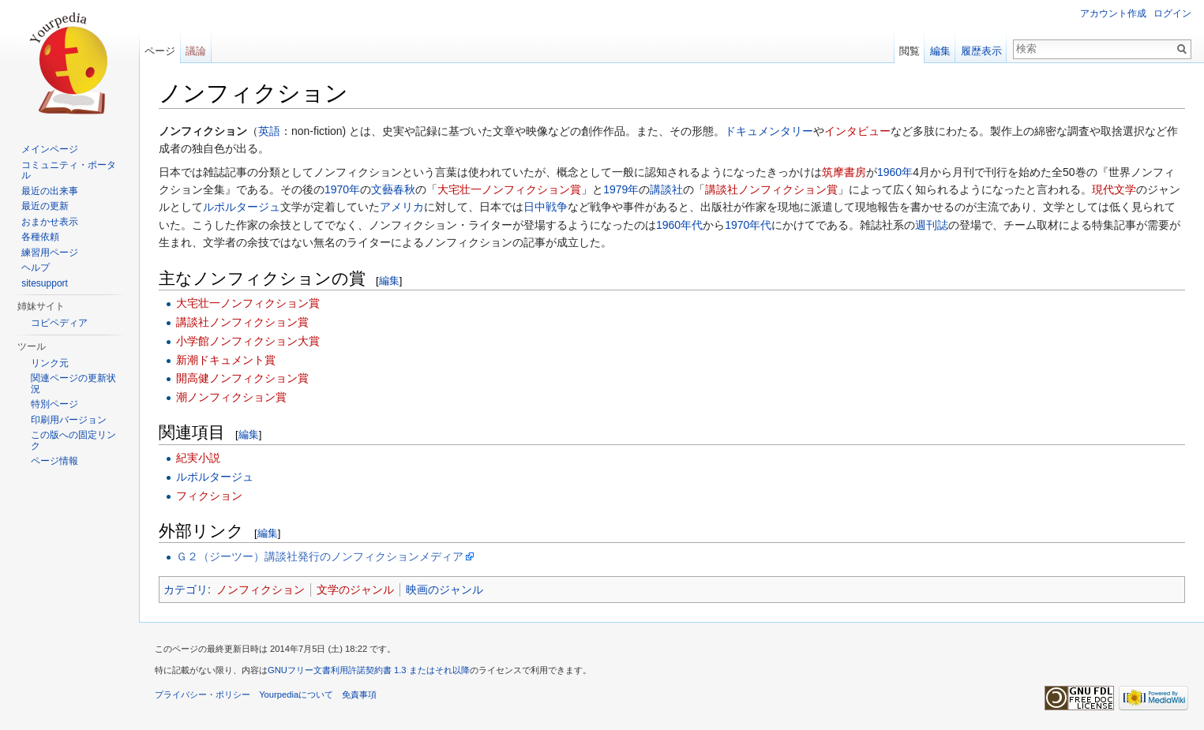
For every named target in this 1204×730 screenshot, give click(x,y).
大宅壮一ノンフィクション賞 (509, 189)
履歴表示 (981, 51)
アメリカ (402, 206)
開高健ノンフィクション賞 (242, 378)
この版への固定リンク (73, 440)
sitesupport (44, 283)
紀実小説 (198, 457)
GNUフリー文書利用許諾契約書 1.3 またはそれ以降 (369, 670)
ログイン (1172, 13)
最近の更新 (45, 206)
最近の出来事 (49, 191)
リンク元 (50, 363)
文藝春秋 (393, 189)
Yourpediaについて (296, 694)
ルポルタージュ (241, 206)
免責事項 (359, 694)
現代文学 (1114, 189)
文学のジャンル (355, 589)
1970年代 (748, 225)
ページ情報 (54, 460)
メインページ (49, 149)
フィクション (209, 495)
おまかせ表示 (49, 221)
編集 (389, 280)
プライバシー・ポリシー (202, 694)
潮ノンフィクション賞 (231, 397)
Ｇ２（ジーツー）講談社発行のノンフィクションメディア (319, 556)
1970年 (342, 189)
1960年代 (679, 225)
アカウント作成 (1113, 13)
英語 (269, 131)
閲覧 (909, 51)
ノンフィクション (260, 589)
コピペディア (59, 322)
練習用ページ (49, 252)
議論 (196, 51)
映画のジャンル (444, 589)
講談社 (666, 189)
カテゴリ (185, 589)
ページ (159, 51)
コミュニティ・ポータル (68, 170)
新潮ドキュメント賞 (226, 360)
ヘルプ (35, 267)
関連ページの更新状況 (73, 383)
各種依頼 (40, 236)
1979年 (621, 189)
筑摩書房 (844, 172)
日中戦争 (545, 206)
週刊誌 (931, 225)
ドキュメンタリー (769, 131)
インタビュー (857, 131)
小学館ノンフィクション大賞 (248, 341)
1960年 (895, 172)
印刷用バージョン (69, 419)
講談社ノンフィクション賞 (771, 189)
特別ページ (54, 404)
